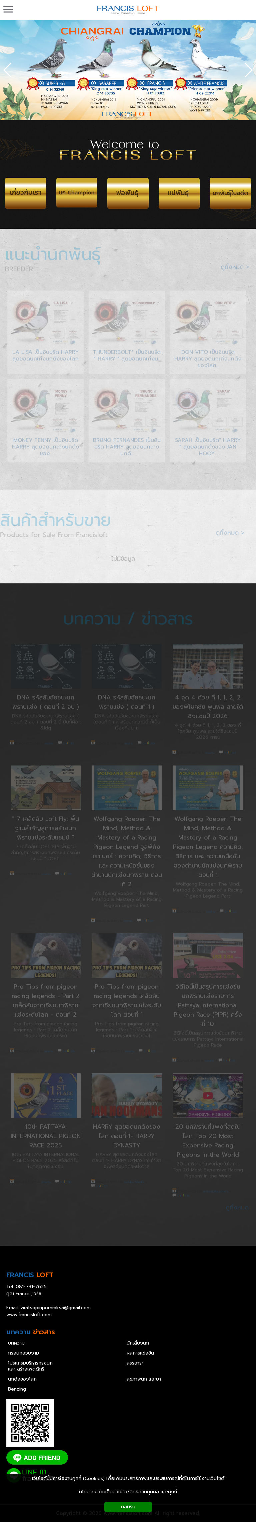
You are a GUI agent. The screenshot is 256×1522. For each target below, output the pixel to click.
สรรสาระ (135, 1363)
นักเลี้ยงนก (138, 1343)
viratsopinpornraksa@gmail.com (55, 1307)
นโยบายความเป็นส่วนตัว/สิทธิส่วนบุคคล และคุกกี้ (128, 1491)
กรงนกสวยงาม (23, 1353)
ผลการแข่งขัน (140, 1353)
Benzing (17, 1389)
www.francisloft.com (29, 1314)
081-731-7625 (31, 1286)
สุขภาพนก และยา (144, 1379)
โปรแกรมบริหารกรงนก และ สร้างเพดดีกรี (30, 1366)
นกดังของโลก (22, 1379)
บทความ (16, 1343)
